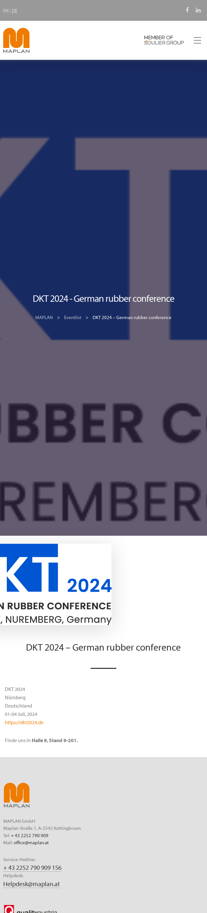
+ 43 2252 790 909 (29, 835)
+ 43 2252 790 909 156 (32, 867)
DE (14, 10)
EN (6, 10)
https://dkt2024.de (24, 722)
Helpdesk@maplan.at (31, 884)
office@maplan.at (31, 842)
